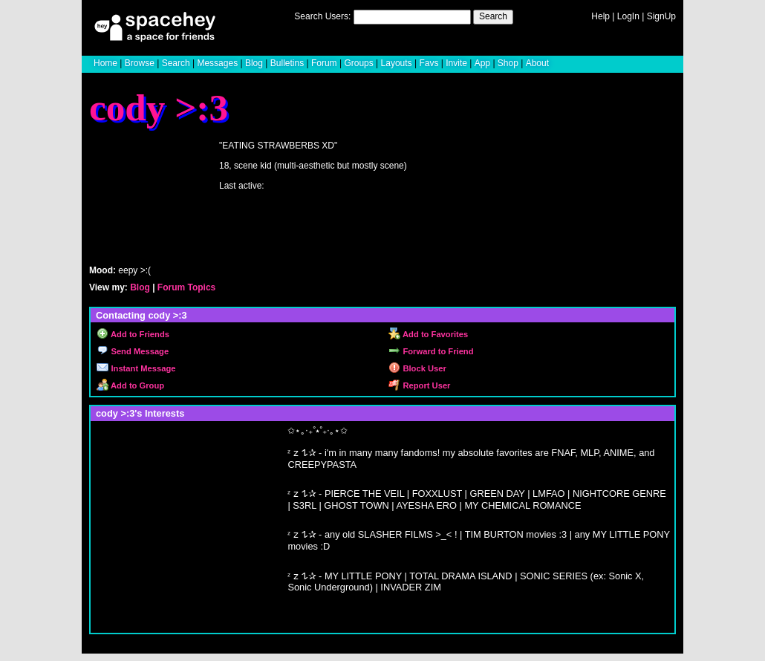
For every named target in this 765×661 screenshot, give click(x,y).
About (537, 63)
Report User (419, 385)
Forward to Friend (430, 351)
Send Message (133, 351)
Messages (217, 63)
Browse (139, 63)
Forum (324, 63)
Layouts (396, 63)
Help (600, 16)
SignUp (661, 16)
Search (493, 16)
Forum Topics (186, 287)
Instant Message (136, 368)
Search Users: (322, 16)
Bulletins (287, 63)
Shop (508, 63)
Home (105, 63)
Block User (417, 368)
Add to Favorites (428, 334)
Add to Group (130, 385)
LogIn (628, 16)
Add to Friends (133, 334)
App (482, 63)
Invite (456, 63)
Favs (428, 63)
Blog (254, 63)
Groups (358, 63)
